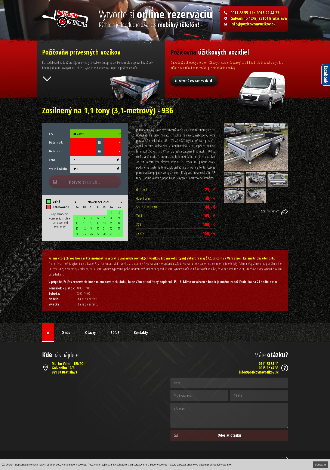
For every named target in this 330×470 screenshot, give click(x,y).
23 (119, 229)
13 (98, 223)
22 (111, 229)
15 (111, 223)
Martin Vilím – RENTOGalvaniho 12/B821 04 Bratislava (68, 368)
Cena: (52, 160)
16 (119, 223)
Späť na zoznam (270, 211)
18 (84, 229)
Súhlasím (320, 464)
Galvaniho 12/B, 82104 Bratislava (259, 18)
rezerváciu (85, 182)
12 (91, 223)
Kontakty (141, 332)
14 (104, 223)
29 (111, 234)
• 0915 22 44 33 (266, 13)
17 (77, 229)
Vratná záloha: (58, 169)
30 (119, 234)
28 (104, 234)
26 (91, 234)
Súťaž (115, 332)
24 (77, 234)
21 (104, 229)
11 (84, 223)
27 (98, 234)
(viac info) (226, 464)
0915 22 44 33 (268, 368)
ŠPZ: (51, 134)
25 (84, 234)
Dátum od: (56, 142)
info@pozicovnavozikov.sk (253, 24)
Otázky (90, 332)
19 (91, 229)
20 (98, 229)
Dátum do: (56, 151)
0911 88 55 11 (242, 13)
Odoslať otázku (229, 435)
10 (77, 223)
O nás (66, 332)
